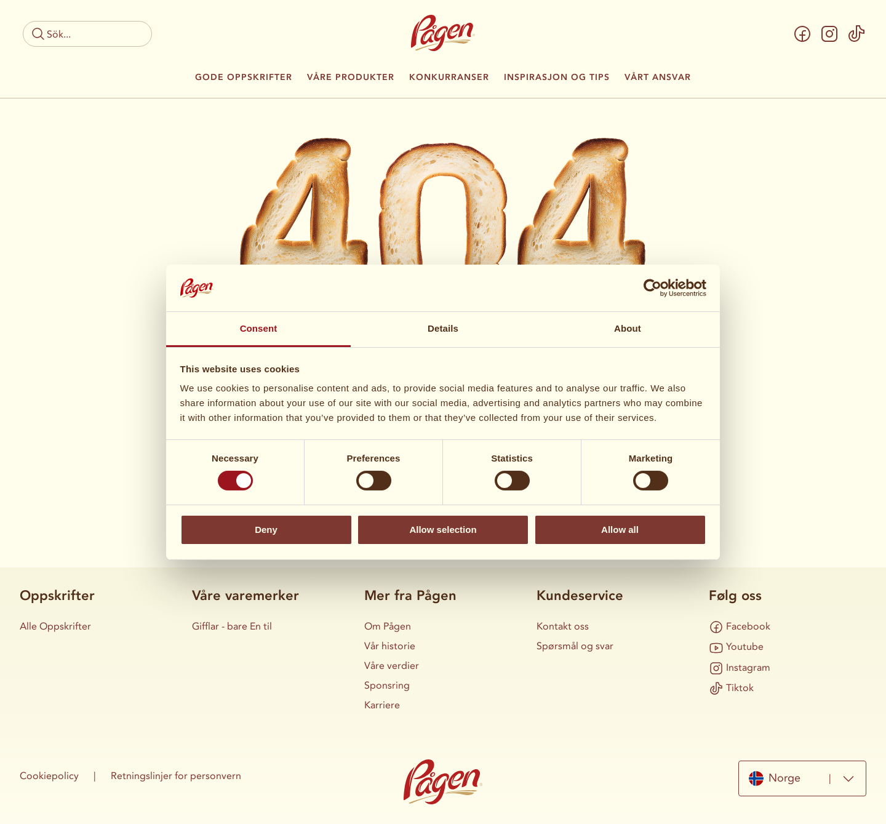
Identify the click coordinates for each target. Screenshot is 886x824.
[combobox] (802, 778)
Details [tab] (443, 328)
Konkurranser (449, 77)
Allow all (620, 529)
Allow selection (442, 529)
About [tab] (627, 328)
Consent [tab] (258, 328)
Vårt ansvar (658, 77)
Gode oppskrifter (243, 77)
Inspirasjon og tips (557, 77)
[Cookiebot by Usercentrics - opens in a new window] (652, 288)
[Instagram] (829, 34)
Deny (266, 529)
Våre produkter (350, 77)
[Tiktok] (856, 34)
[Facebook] (802, 34)
